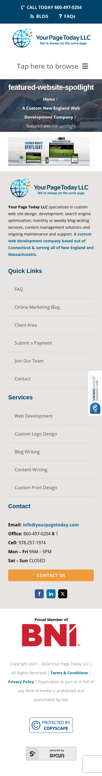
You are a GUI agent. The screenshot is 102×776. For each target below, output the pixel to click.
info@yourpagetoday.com (51, 525)
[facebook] (39, 593)
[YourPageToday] (51, 28)
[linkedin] (51, 593)
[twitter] (62, 593)
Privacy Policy (21, 681)
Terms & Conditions (69, 672)
